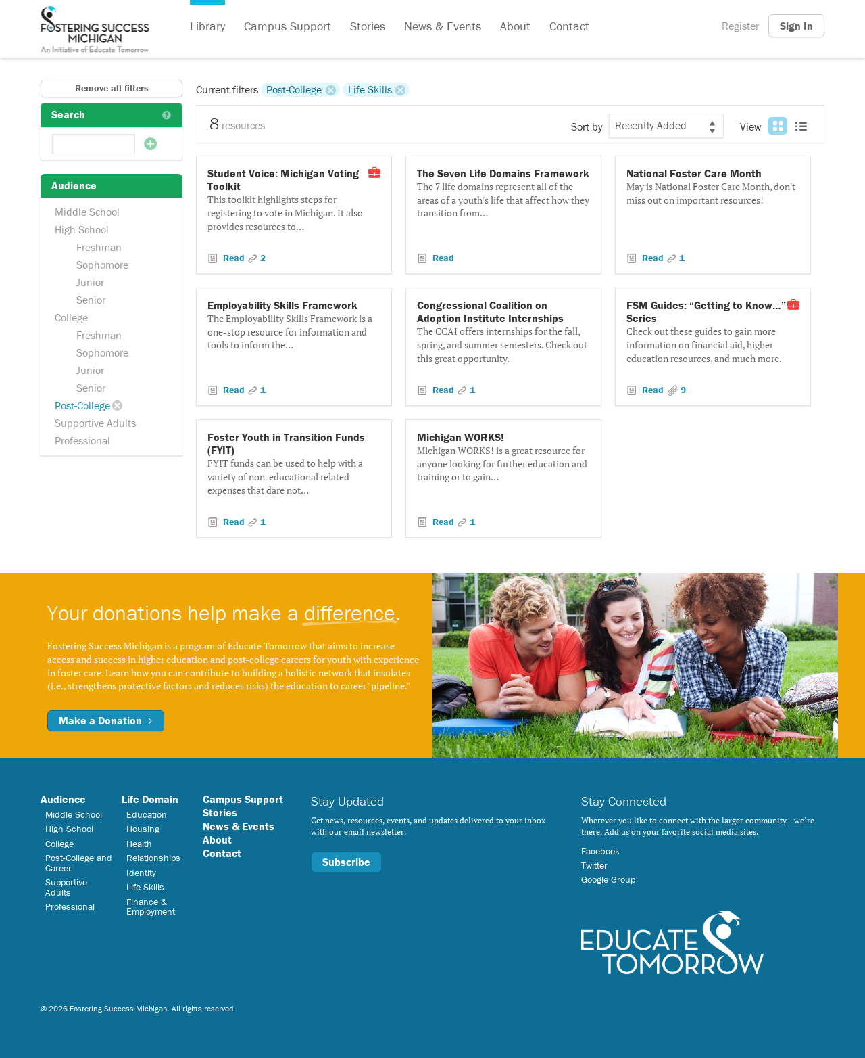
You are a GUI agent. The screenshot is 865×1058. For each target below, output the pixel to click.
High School (82, 229)
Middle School (87, 211)
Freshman (99, 247)
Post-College (82, 405)
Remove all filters (112, 88)
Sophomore (102, 264)
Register (740, 25)
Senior (90, 299)
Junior (90, 282)
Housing (142, 829)
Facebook (600, 851)
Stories (367, 26)
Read (233, 258)
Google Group (608, 879)
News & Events (442, 26)
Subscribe (346, 862)
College (71, 317)
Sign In (796, 25)
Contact (569, 26)
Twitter (594, 865)
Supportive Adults (95, 423)
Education (146, 814)
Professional (82, 440)
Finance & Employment (150, 906)
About (515, 26)
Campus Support (287, 26)
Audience (63, 799)
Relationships (153, 858)
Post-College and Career (78, 862)
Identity (141, 873)
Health (139, 843)
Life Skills (370, 89)
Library (207, 26)
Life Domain (150, 799)
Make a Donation (106, 720)
